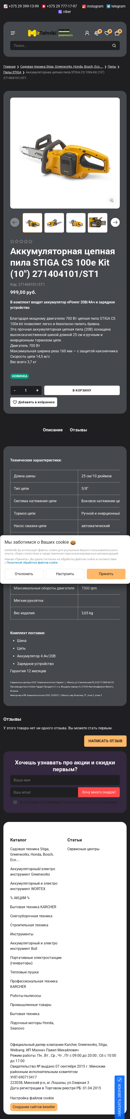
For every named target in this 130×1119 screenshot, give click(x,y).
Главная (9, 66)
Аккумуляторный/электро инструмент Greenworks (32, 871)
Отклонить (24, 574)
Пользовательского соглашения (89, 802)
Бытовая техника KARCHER (33, 907)
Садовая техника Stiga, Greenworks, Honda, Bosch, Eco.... (61, 66)
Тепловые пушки (24, 972)
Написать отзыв (105, 741)
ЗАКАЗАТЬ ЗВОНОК (125, 1100)
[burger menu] (13, 33)
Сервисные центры (83, 849)
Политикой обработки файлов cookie (32, 562)
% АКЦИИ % (20, 898)
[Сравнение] (97, 33)
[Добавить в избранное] (33, 402)
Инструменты (22, 934)
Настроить (65, 574)
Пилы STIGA (12, 72)
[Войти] (87, 33)
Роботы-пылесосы (26, 996)
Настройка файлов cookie (32, 1098)
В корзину (82, 390)
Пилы (112, 66)
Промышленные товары (31, 1005)
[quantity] (26, 390)
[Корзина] (117, 33)
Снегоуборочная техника (31, 916)
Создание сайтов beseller (34, 1107)
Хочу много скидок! (99, 792)
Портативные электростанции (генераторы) (35, 960)
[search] (115, 45)
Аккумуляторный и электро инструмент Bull (33, 946)
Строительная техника (30, 925)
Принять (106, 574)
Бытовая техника (25, 1014)
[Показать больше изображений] (111, 200)
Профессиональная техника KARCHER (34, 984)
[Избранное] (107, 33)
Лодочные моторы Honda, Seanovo (32, 1025)
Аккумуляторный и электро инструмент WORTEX (33, 886)
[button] (115, 222)
